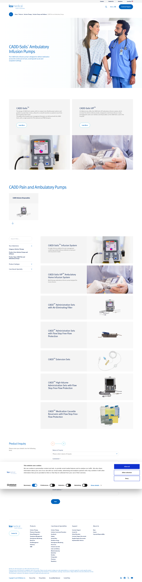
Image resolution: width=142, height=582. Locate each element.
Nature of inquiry (58, 450)
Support (74, 526)
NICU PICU (53, 553)
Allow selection (127, 565)
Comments (56, 459)
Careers (102, 1)
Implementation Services (78, 540)
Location (130, 1)
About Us (96, 526)
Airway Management (34, 534)
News (94, 530)
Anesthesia (53, 534)
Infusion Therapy (28, 14)
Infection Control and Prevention (58, 532)
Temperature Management (36, 536)
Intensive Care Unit (55, 546)
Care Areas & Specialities (59, 526)
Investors (120, 1)
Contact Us (110, 1)
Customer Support (76, 530)
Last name (56, 481)
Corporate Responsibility (99, 534)
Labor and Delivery (55, 549)
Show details (95, 578)
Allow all (127, 559)
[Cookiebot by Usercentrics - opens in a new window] (12, 578)
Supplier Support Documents (79, 538)
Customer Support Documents (79, 536)
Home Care (53, 544)
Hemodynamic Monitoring (36, 538)
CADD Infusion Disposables (21, 198)
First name (56, 472)
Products (21, 14)
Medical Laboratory (55, 551)
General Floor (54, 538)
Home (16, 14)
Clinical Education (76, 534)
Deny (127, 571)
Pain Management (34, 542)
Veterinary (32, 544)
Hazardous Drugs (55, 540)
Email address (57, 490)
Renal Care (32, 540)
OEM (31, 546)
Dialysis (53, 536)
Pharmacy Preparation (35, 532)
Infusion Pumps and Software (40, 14)
